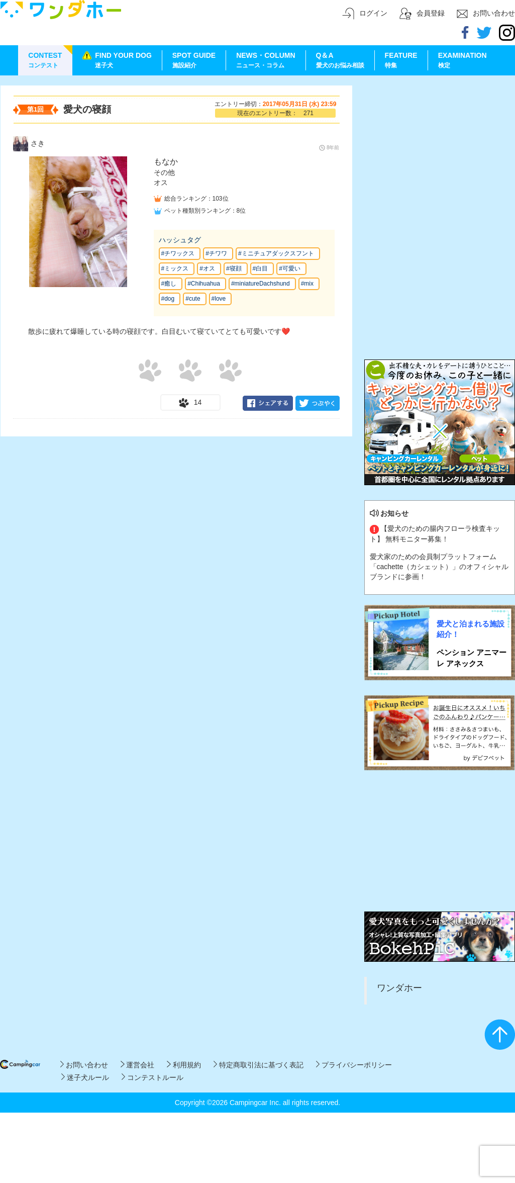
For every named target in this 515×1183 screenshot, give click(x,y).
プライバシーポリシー (354, 1065)
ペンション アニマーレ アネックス (471, 657)
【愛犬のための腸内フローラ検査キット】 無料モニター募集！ (435, 533)
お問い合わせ (84, 1065)
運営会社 (137, 1065)
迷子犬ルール (85, 1077)
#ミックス (175, 268)
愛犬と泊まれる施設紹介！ (470, 629)
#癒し (169, 283)
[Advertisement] (439, 148)
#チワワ (216, 253)
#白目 (260, 268)
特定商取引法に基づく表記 (258, 1065)
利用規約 (183, 1065)
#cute (192, 298)
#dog (168, 298)
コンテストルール (152, 1077)
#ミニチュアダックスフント (276, 253)
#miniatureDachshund (260, 283)
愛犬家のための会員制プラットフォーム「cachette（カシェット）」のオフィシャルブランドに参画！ (439, 567)
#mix (307, 283)
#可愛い (289, 268)
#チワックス (178, 253)
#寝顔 (234, 268)
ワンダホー (399, 988)
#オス (207, 268)
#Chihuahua (203, 283)
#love (219, 298)
